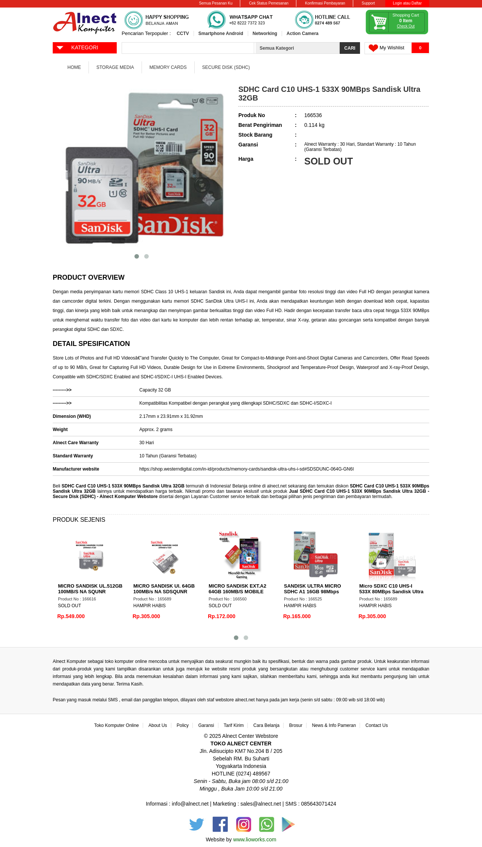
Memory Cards (168, 67)
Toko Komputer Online (116, 725)
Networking (265, 33)
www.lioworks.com (254, 839)
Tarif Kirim (234, 725)
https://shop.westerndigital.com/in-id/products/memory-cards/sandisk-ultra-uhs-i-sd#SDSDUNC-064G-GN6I (246, 469)
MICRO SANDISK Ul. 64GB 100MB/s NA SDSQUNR (164, 588)
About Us (157, 725)
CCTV (183, 33)
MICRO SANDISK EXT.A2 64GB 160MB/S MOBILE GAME (237, 591)
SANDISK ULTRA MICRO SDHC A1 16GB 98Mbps (312, 588)
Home (74, 67)
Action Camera (303, 33)
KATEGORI (77, 47)
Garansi (206, 725)
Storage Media (115, 67)
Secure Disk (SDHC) (226, 67)
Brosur (295, 725)
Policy (183, 725)
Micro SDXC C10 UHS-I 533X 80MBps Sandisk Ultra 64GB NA (391, 591)
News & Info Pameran (334, 725)
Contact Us (377, 725)
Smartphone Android (220, 33)
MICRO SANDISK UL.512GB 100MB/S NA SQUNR (90, 588)
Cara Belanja (266, 725)
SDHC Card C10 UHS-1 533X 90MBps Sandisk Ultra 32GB (123, 486)
